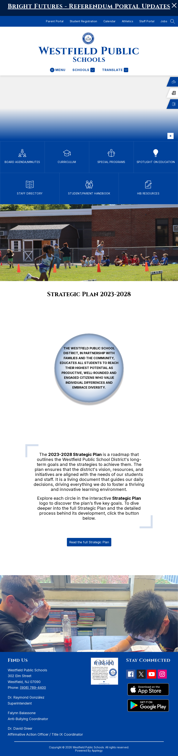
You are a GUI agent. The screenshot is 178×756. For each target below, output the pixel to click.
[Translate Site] (114, 70)
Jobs (164, 21)
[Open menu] (57, 70)
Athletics (127, 21)
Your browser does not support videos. (89, 108)
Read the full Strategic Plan (89, 542)
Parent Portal (55, 21)
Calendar (109, 21)
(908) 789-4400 (33, 688)
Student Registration (83, 21)
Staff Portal (146, 21)
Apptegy (97, 750)
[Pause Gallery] (170, 136)
